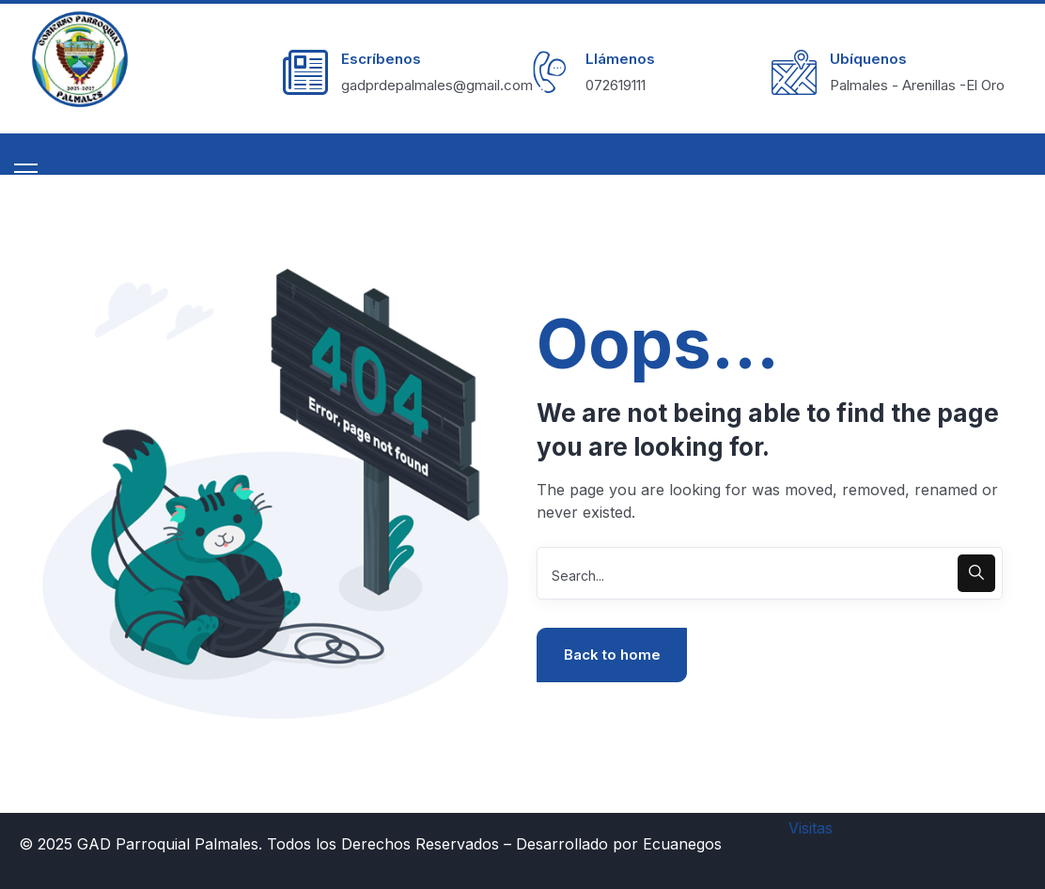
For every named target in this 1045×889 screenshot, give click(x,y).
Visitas (810, 828)
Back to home (612, 654)
